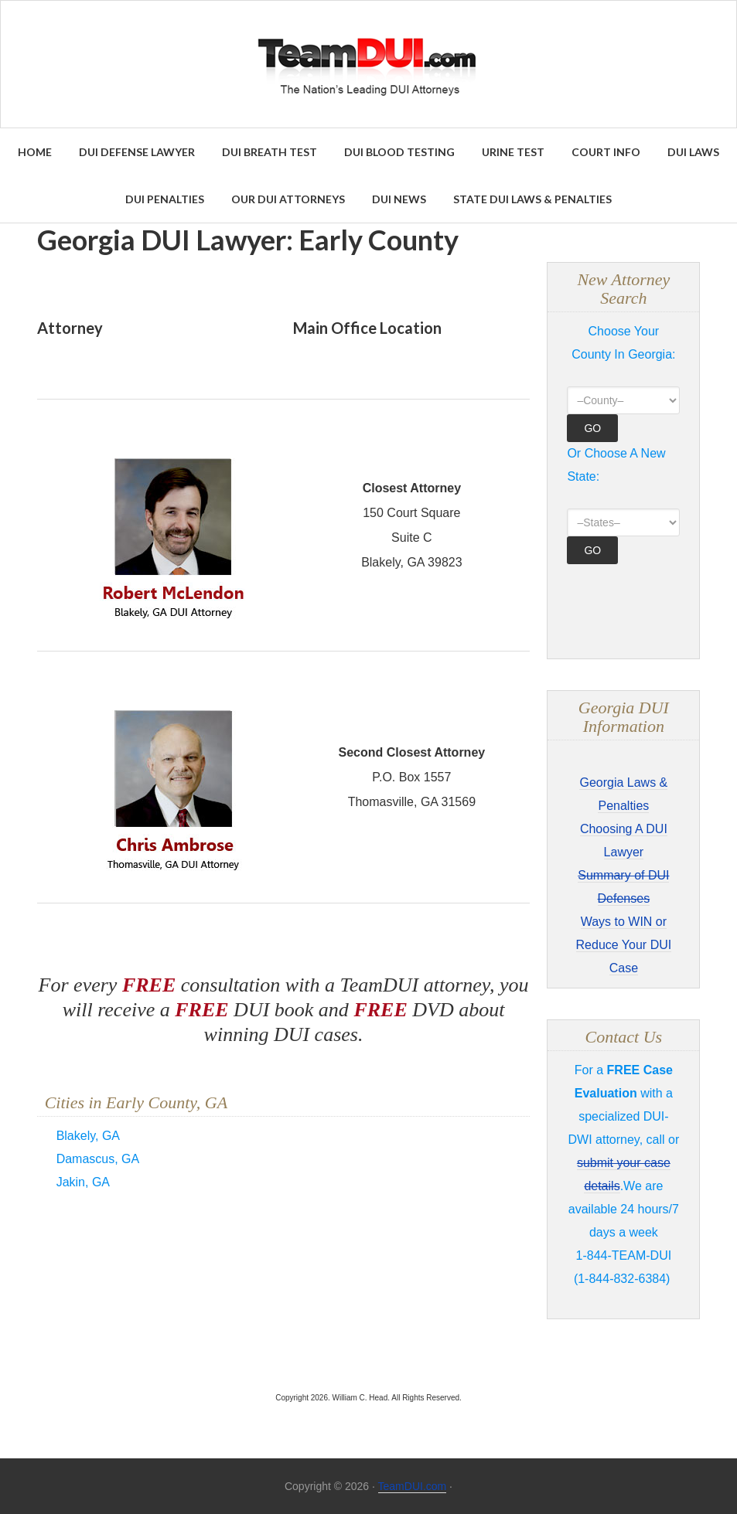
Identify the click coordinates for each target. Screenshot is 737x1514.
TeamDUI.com (412, 1486)
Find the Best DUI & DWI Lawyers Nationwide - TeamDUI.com (368, 64)
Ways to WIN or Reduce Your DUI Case (624, 945)
